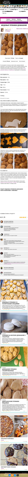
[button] (26, 2)
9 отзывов (7, 31)
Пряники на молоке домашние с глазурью (14, 336)
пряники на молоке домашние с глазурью (8, 182)
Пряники (4, 300)
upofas (9, 29)
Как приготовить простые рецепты (5, 2)
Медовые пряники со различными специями (10, 303)
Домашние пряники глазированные (9, 369)
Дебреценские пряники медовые (10, 402)
